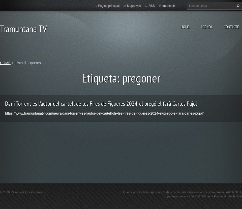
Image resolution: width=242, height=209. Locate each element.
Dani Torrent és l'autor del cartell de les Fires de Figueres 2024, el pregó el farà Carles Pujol (101, 104)
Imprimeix (168, 6)
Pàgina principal (108, 6)
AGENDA (207, 26)
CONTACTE (231, 26)
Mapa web (134, 6)
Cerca (237, 6)
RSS (151, 6)
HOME (185, 26)
